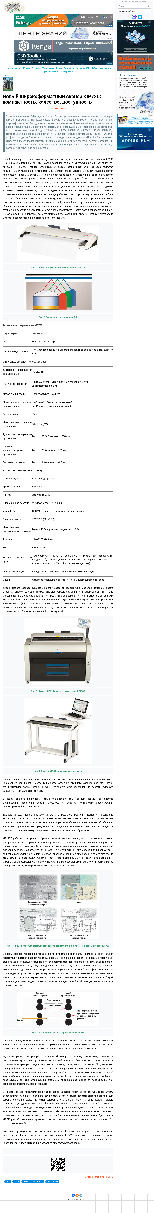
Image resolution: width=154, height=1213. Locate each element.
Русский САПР (82, 68)
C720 (17, 1182)
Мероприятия (66, 71)
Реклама (36, 68)
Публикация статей (101, 68)
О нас (18, 68)
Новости (9, 68)
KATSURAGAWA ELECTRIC (33, 1182)
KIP (8, 1182)
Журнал (26, 68)
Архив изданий (50, 71)
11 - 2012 (7, 75)
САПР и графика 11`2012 (99, 1176)
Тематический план (52, 68)
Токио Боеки (53, 1182)
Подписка (69, 68)
